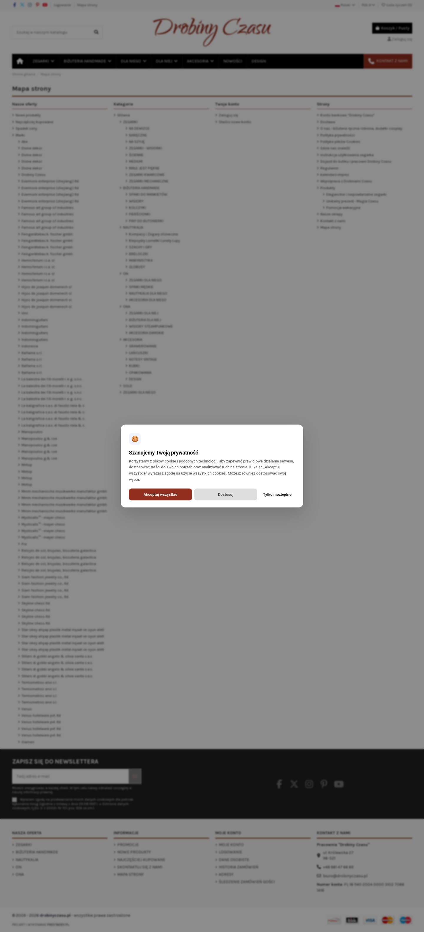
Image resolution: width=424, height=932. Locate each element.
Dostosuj (225, 494)
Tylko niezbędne (277, 494)
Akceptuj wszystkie (160, 494)
